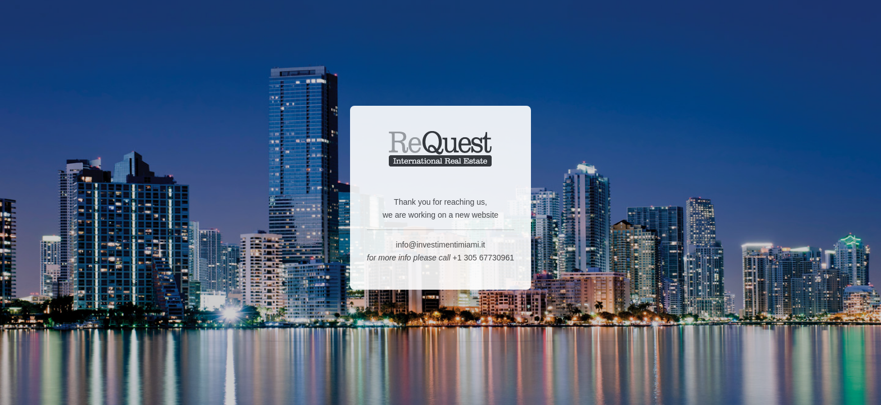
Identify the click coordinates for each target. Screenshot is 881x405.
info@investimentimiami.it (440, 246)
